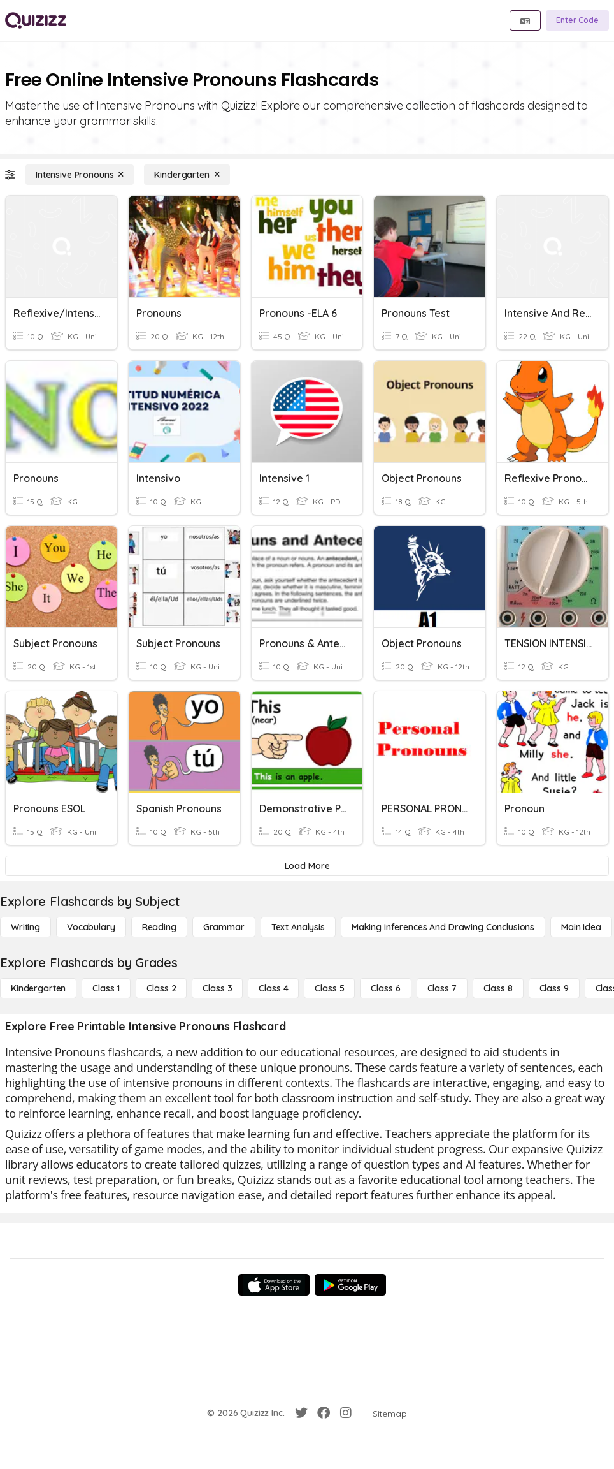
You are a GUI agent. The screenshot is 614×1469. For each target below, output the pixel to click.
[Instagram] (346, 1413)
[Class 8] (498, 988)
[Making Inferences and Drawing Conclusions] (443, 927)
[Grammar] (223, 927)
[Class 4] (273, 988)
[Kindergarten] (186, 174)
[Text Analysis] (298, 927)
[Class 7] (442, 988)
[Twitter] (301, 1413)
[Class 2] (161, 988)
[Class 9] (554, 988)
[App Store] (274, 1285)
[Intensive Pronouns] (79, 174)
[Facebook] (323, 1413)
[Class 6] (385, 988)
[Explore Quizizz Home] (35, 20)
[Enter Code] (577, 20)
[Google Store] (350, 1285)
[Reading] (159, 927)
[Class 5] (329, 988)
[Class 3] (217, 988)
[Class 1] (106, 988)
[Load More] (307, 866)
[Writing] (25, 927)
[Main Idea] (581, 927)
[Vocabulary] (91, 927)
